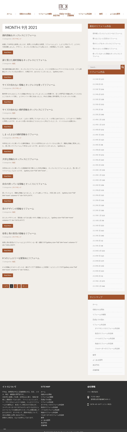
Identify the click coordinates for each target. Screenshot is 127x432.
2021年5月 (97, 236)
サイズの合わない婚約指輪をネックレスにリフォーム (27, 109)
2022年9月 (97, 185)
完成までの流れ (65, 14)
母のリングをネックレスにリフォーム (107, 43)
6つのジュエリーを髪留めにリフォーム (20, 258)
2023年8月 (97, 150)
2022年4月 (97, 200)
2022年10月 (97, 180)
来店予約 (56, 15)
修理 (100, 14)
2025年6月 (97, 94)
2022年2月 (97, 205)
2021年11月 (97, 215)
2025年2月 (97, 114)
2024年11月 (97, 125)
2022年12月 (97, 170)
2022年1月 (97, 210)
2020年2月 (97, 276)
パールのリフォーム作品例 (105, 338)
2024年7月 (97, 135)
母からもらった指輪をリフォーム (105, 49)
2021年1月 (97, 246)
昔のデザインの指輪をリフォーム (18, 208)
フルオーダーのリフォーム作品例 (107, 348)
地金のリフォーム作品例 (104, 343)
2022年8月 (97, 190)
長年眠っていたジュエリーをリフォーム (107, 33)
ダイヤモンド (16, 39)
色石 (13, 63)
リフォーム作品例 (85, 14)
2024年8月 (97, 130)
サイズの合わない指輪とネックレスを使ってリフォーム (28, 85)
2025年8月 (97, 84)
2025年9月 (97, 79)
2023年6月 (97, 160)
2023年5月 (97, 165)
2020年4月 (97, 271)
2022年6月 (97, 195)
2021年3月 (97, 241)
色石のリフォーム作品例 (104, 333)
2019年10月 (97, 286)
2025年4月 (97, 104)
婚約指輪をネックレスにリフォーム (19, 35)
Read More (7, 52)
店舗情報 (70, 15)
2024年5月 (97, 140)
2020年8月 (97, 261)
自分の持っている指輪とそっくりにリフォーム (24, 184)
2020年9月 (97, 256)
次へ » (25, 286)
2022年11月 (97, 175)
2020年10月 (97, 251)
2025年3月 (97, 109)
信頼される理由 (25, 14)
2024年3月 (97, 145)
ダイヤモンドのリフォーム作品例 (107, 328)
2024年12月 (97, 120)
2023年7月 (97, 155)
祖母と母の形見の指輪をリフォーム (19, 233)
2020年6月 (97, 266)
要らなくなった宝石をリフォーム (105, 38)
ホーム (9, 14)
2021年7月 (97, 231)
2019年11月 (97, 281)
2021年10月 (97, 220)
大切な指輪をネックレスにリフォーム (20, 159)
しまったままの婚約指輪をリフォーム (20, 134)
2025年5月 (97, 99)
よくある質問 (115, 14)
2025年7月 (97, 89)
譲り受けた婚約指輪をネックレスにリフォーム (24, 60)
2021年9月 (97, 226)
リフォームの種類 (45, 14)
